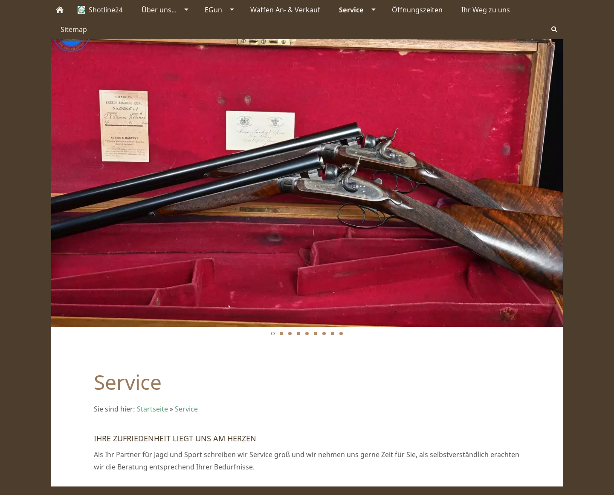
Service (186, 409)
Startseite (152, 409)
